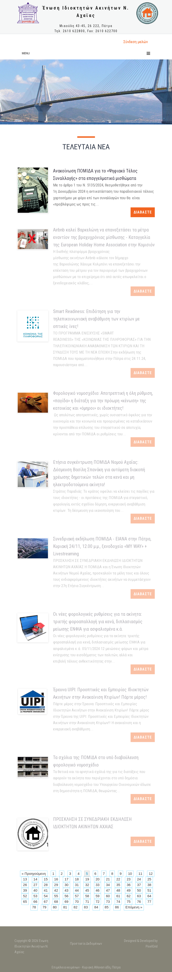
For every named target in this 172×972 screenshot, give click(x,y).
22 (118, 879)
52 (25, 896)
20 (98, 879)
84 (96, 907)
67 (46, 901)
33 (98, 885)
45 (87, 890)
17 (66, 879)
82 (76, 907)
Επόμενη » (133, 907)
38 (149, 885)
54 (46, 896)
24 (139, 879)
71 (87, 901)
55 (56, 896)
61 (118, 896)
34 (108, 885)
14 (35, 879)
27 (35, 885)
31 (77, 885)
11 (140, 874)
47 (108, 890)
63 (139, 896)
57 (77, 896)
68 (56, 901)
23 (129, 879)
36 (129, 885)
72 (98, 901)
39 (25, 890)
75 (129, 901)
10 (130, 874)
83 (86, 907)
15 (46, 879)
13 (25, 879)
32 (87, 885)
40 (35, 890)
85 (107, 907)
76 (139, 901)
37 (139, 885)
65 (25, 901)
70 (77, 901)
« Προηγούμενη (34, 874)
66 (35, 901)
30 (66, 885)
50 (139, 890)
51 (149, 890)
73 (108, 901)
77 (149, 901)
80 (55, 907)
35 (118, 885)
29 (56, 885)
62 (129, 896)
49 (129, 890)
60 (108, 896)
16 (56, 879)
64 (149, 896)
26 (25, 885)
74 (118, 901)
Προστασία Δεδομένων (86, 945)
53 (35, 896)
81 (65, 907)
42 (56, 890)
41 (46, 890)
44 (77, 890)
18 (77, 879)
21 (108, 879)
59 (98, 896)
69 (66, 901)
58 (87, 896)
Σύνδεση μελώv (135, 41)
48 (118, 890)
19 (87, 879)
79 (45, 907)
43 (66, 890)
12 (151, 874)
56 (66, 896)
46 (98, 890)
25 (149, 879)
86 (117, 907)
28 (46, 885)
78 (34, 907)
